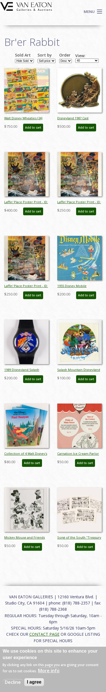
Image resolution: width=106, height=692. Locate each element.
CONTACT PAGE (44, 634)
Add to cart (33, 127)
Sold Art (23, 55)
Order (64, 55)
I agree (34, 682)
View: (80, 56)
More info (48, 671)
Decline (13, 682)
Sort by (44, 55)
